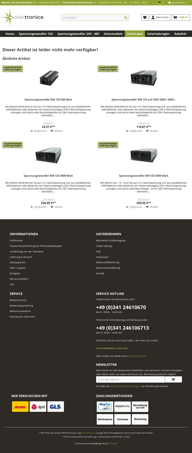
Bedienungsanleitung (21, 305)
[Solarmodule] (113, 33)
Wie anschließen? (19, 278)
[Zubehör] (180, 33)
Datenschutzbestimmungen (125, 386)
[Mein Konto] (160, 17)
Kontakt (100, 273)
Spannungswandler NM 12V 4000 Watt (48, 175)
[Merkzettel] (144, 17)
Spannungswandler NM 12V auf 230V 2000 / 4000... (143, 99)
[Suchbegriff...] (95, 17)
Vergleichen (39, 130)
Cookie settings (104, 245)
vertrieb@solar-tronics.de (112, 348)
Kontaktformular (137, 356)
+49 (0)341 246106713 (122, 327)
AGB (98, 251)
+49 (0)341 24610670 (121, 307)
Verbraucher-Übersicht (22, 316)
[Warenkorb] (181, 17)
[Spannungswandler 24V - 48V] (78, 33)
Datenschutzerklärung (108, 267)
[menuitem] (95, 19)
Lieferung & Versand (21, 257)
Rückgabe (15, 273)
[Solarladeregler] (158, 33)
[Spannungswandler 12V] (36, 33)
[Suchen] (125, 17)
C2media (113, 443)
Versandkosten (89, 432)
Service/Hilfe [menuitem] (177, 2)
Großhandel (16, 240)
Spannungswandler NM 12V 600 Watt (48, 99)
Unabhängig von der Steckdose (26, 251)
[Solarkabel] (135, 33)
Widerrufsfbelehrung (107, 262)
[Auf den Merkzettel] (57, 131)
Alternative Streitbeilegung (110, 240)
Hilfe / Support (18, 267)
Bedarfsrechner (18, 300)
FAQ (12, 284)
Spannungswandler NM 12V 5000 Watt (143, 175)
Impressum (102, 257)
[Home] (10, 33)
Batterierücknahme (20, 311)
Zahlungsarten (18, 262)
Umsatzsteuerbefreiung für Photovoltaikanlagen (36, 245)
